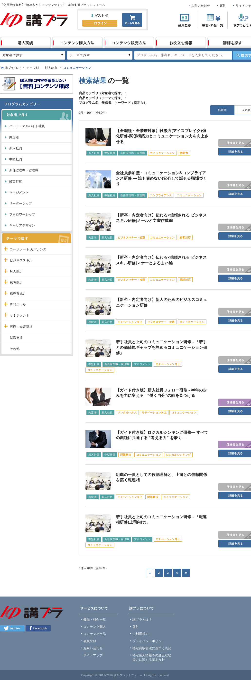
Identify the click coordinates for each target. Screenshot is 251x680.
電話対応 (185, 279)
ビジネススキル (21, 260)
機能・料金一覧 (94, 619)
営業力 (184, 153)
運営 (223, 5)
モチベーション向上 (130, 321)
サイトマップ (93, 655)
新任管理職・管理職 (23, 170)
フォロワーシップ (22, 214)
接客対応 (185, 237)
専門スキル (18, 304)
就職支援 (16, 338)
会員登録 (89, 641)
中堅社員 (15, 159)
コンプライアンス (161, 195)
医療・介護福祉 (21, 327)
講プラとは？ (142, 619)
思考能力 (16, 282)
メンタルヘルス (127, 412)
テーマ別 (33, 68)
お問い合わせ (200, 5)
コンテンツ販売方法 (129, 43)
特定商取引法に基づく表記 (151, 648)
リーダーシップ (20, 203)
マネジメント (19, 192)
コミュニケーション (162, 153)
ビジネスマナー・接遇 (131, 237)
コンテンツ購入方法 (77, 43)
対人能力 (51, 68)
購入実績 (25, 43)
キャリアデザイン (22, 225)
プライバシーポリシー (148, 641)
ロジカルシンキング (178, 454)
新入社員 (15, 148)
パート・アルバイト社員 (27, 126)
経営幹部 (15, 181)
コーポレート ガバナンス (28, 249)
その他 (14, 348)
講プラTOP (13, 68)
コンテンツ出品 (94, 634)
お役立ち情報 (180, 43)
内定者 (14, 137)
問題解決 (125, 454)
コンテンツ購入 (94, 626)
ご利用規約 (140, 634)
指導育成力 (18, 293)
